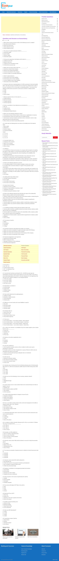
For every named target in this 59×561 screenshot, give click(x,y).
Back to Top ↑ (55, 559)
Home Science (44, 63)
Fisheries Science (45, 43)
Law (42, 34)
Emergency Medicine (45, 107)
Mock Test (6, 258)
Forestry (43, 119)
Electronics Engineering (46, 38)
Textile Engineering (45, 124)
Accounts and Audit (25, 260)
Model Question (7, 262)
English (25, 12)
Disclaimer (44, 554)
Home (3, 12)
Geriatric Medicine (45, 108)
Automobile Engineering (46, 127)
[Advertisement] (20, 24)
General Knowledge (33, 12)
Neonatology (44, 86)
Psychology (44, 52)
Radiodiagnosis (44, 100)
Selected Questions (8, 245)
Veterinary (43, 118)
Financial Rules (24, 255)
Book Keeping (24, 258)
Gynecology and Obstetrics (47, 99)
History (43, 62)
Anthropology (44, 128)
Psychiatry (44, 97)
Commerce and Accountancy (47, 24)
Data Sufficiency (53, 12)
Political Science (45, 55)
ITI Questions (44, 23)
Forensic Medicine (45, 68)
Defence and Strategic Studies (47, 54)
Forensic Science (45, 60)
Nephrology (44, 88)
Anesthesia (44, 102)
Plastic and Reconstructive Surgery (48, 93)
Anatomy (43, 110)
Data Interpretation (43, 12)
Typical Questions (7, 247)
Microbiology (44, 69)
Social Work (44, 65)
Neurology (43, 77)
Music (43, 48)
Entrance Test (44, 18)
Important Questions (8, 251)
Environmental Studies (46, 46)
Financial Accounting (25, 251)
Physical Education (45, 49)
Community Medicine (46, 76)
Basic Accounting (24, 249)
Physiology (44, 74)
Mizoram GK (23, 554)
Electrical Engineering (46, 37)
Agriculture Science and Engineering (48, 27)
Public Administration (46, 57)
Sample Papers (7, 260)
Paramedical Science (45, 21)
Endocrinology (44, 83)
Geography (44, 29)
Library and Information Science (47, 32)
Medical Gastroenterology (46, 80)
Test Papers (6, 249)
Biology (43, 41)
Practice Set (6, 255)
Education (43, 66)
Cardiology (44, 79)
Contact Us (44, 550)
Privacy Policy (44, 552)
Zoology (43, 114)
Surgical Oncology (45, 94)
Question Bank (7, 253)
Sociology (43, 51)
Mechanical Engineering (46, 40)
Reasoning (20, 12)
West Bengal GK (24, 550)
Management (44, 59)
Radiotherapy (44, 111)
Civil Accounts (24, 253)
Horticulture (44, 121)
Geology (43, 116)
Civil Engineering (45, 35)
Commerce (8, 34)
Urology (43, 105)
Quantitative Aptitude (11, 12)
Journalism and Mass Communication (49, 26)
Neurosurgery (44, 90)
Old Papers (23, 247)
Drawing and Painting (46, 125)
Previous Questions (45, 130)
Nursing (43, 31)
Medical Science (45, 20)
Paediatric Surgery (45, 91)
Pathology (43, 71)
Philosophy (44, 45)
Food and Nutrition (45, 122)
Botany (43, 113)
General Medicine (45, 96)
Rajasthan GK (23, 552)
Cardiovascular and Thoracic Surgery (48, 82)
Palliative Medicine (45, 104)
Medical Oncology (45, 85)
